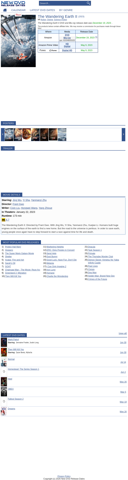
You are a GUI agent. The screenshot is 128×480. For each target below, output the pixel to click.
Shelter (8, 256)
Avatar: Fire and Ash (14, 260)
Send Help (51, 253)
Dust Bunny (51, 256)
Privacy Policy (64, 476)
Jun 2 (123, 372)
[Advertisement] (63, 94)
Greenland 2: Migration (15, 273)
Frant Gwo (18, 204)
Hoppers (9, 250)
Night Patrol (13, 339)
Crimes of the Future (97, 279)
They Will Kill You (13, 276)
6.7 (5, 219)
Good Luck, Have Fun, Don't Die (61, 260)
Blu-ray (67, 38)
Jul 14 (123, 362)
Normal (11, 359)
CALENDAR (18, 10)
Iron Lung (50, 270)
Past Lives (93, 266)
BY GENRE (66, 10)
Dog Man (92, 272)
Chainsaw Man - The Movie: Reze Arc (22, 270)
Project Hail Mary (13, 247)
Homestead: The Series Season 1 (23, 369)
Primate (91, 253)
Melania (50, 263)
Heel (10, 379)
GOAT (8, 266)
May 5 (123, 392)
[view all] (123, 333)
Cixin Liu (15, 208)
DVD (67, 35)
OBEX (11, 389)
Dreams (11, 408)
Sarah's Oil (10, 263)
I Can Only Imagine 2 (56, 266)
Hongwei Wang (29, 208)
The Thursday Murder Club (100, 256)
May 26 (123, 382)
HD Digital (67, 45)
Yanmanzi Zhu (38, 200)
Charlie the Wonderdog (57, 276)
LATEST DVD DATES (42, 10)
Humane (50, 273)
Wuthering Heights (55, 247)
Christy (91, 269)
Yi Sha (26, 200)
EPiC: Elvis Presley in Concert (60, 250)
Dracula (91, 247)
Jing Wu (17, 200)
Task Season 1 (95, 250)
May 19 (123, 402)
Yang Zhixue (45, 208)
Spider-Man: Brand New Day (101, 276)
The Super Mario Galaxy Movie (19, 253)
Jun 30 (123, 342)
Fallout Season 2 (16, 399)
